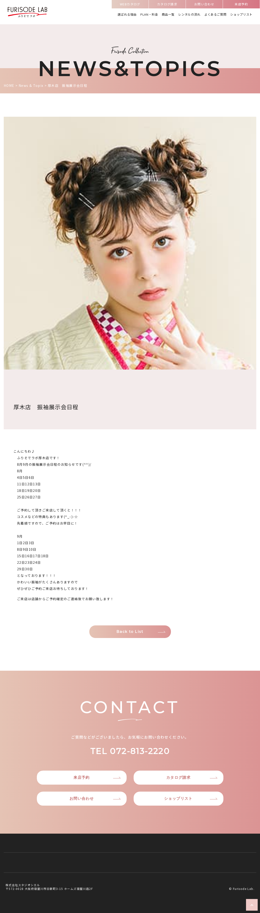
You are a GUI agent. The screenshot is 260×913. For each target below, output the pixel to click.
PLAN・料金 (149, 14)
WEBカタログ (130, 5)
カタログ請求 (167, 5)
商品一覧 (168, 14)
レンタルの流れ (189, 14)
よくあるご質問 (215, 14)
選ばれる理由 (127, 14)
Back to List (130, 631)
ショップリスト (241, 14)
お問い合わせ (204, 5)
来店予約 (241, 5)
